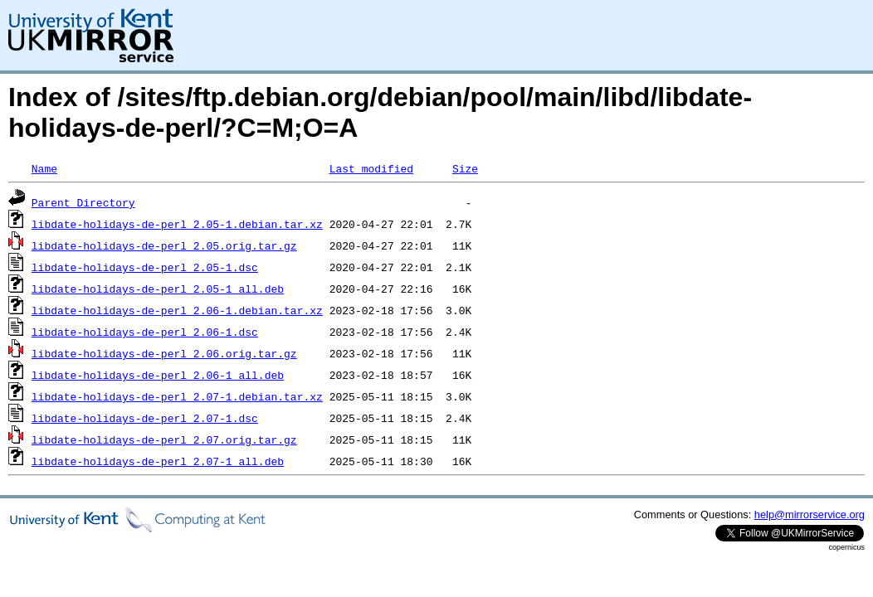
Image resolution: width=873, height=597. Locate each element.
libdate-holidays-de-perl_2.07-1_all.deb (158, 461)
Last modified (371, 168)
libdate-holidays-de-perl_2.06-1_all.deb (158, 374)
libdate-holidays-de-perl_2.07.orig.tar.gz (164, 439)
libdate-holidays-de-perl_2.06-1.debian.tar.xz (177, 310)
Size (465, 168)
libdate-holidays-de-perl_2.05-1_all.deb (158, 288)
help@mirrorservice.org (809, 514)
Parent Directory (83, 202)
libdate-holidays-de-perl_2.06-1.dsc (145, 331)
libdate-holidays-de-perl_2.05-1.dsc (145, 267)
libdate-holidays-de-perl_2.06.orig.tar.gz (164, 353)
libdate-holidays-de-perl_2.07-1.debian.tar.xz (177, 396)
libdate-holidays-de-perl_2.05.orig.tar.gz (164, 245)
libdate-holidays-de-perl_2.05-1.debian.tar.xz (177, 223)
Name (44, 168)
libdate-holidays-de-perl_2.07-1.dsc (145, 417)
